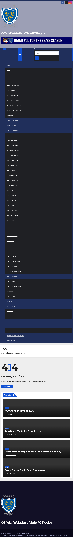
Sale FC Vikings (11, 256)
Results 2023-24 (11, 170)
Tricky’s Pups (11, 296)
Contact (11, 326)
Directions (10, 331)
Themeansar (36, 533)
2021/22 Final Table (12, 195)
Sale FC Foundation (15, 336)
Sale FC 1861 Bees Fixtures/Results (17, 246)
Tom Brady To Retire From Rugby (23, 431)
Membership (12, 301)
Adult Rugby (12, 130)
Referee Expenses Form (14, 110)
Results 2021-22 (11, 190)
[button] (34, 49)
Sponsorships (13, 120)
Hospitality (12, 306)
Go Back (7, 386)
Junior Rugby (13, 276)
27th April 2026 (11, 434)
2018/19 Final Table (12, 215)
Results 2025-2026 (12, 145)
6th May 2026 (10, 414)
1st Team (9, 135)
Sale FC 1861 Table (12, 231)
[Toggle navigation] (20, 54)
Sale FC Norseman (12, 266)
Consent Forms (11, 115)
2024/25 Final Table (12, 165)
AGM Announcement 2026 (19, 410)
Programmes (12, 125)
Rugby (6, 407)
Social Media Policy (13, 100)
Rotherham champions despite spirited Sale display (33, 451)
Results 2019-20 (11, 200)
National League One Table (15, 150)
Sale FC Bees (10, 241)
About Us (11, 341)
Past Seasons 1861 (12, 236)
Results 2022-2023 (12, 180)
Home (3, 353)
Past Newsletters (12, 75)
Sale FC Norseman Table (14, 271)
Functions (10, 316)
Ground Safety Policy (13, 85)
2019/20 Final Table (12, 205)
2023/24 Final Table (12, 175)
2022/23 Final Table (12, 185)
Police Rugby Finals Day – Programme (25, 470)
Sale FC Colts (11, 281)
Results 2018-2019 (12, 210)
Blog (8, 70)
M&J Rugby (10, 291)
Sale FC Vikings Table (13, 261)
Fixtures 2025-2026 (12, 140)
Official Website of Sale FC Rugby (23, 33)
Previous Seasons (12, 155)
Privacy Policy (11, 90)
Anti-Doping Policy (12, 95)
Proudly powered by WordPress (10, 533)
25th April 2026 (11, 455)
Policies (9, 80)
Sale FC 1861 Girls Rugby (14, 286)
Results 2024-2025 (12, 160)
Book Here (10, 311)
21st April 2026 (10, 473)
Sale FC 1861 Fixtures (13, 226)
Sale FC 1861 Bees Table (14, 251)
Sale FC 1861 (10, 220)
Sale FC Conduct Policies (14, 105)
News (9, 65)
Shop (9, 321)
